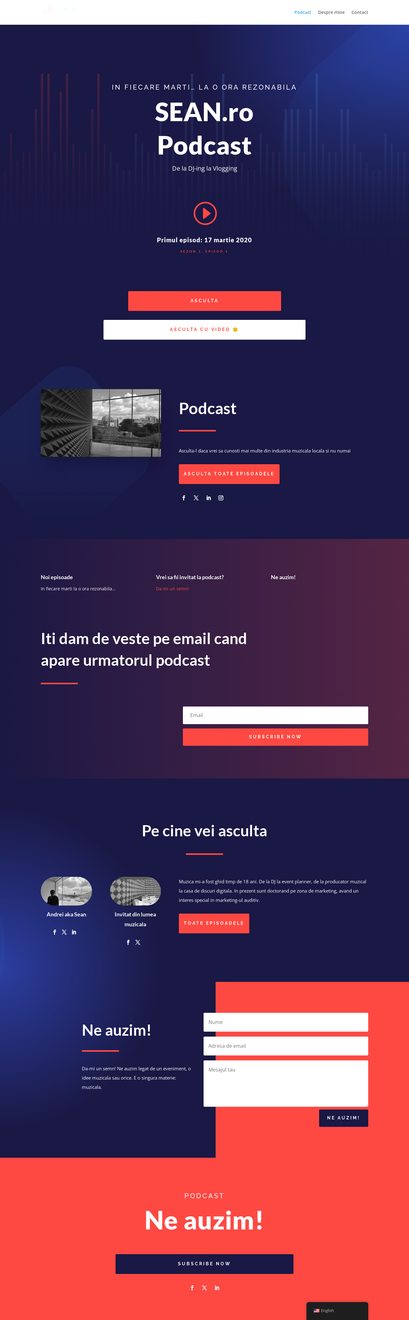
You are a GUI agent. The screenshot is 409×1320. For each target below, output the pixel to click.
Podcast (302, 12)
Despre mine (331, 12)
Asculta (205, 300)
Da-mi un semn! (172, 589)
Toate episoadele (214, 923)
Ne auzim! (343, 1121)
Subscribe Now (204, 1263)
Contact (360, 12)
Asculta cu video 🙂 (204, 329)
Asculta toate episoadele (229, 473)
